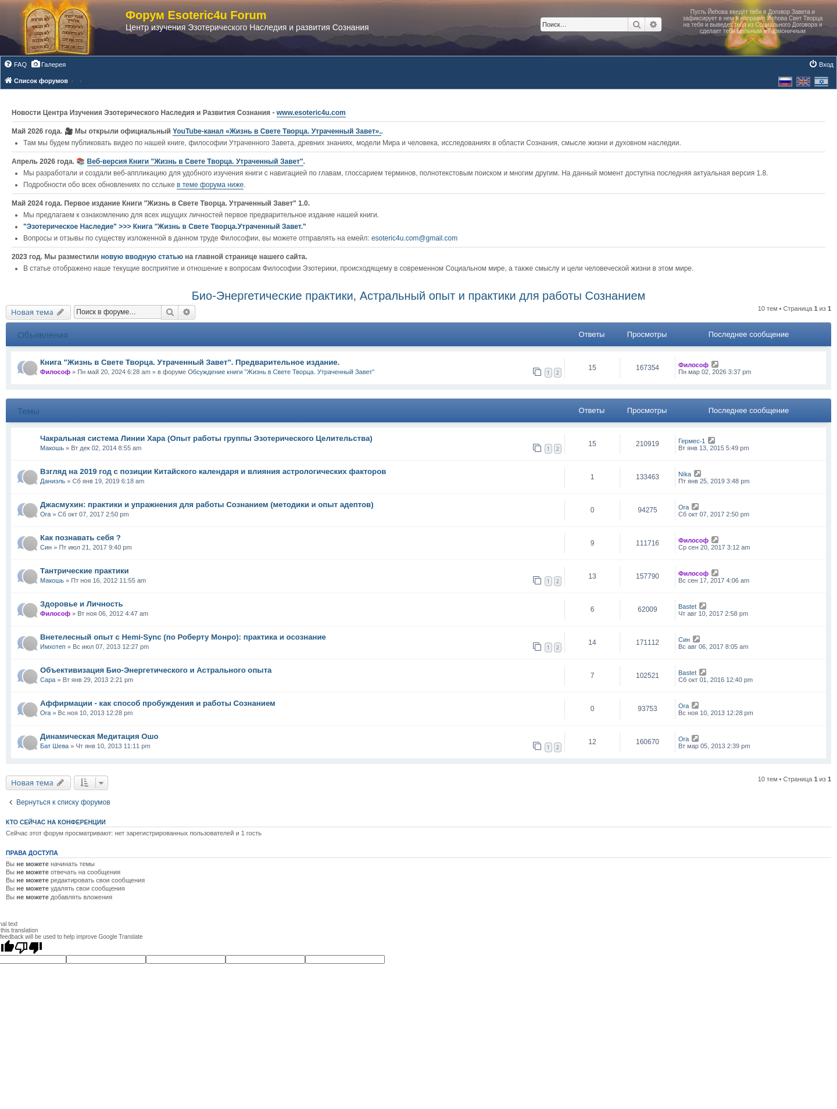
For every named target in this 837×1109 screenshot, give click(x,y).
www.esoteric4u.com (311, 113)
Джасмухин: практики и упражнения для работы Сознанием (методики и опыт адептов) (207, 504)
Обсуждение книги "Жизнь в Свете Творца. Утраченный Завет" (281, 371)
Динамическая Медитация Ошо (99, 736)
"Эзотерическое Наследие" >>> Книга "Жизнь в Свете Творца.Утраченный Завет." (164, 226)
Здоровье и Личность (81, 604)
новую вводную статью (143, 257)
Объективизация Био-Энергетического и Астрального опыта (155, 670)
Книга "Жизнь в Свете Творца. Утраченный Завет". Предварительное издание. (189, 362)
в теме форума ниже (210, 185)
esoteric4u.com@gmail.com (414, 238)
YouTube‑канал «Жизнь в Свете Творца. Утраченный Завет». (277, 131)
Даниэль (52, 481)
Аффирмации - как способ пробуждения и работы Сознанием (158, 703)
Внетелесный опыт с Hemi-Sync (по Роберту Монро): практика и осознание (183, 637)
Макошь (52, 447)
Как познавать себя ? (80, 537)
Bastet (687, 606)
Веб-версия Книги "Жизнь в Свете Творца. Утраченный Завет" (195, 161)
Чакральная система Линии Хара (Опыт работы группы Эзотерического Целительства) (206, 438)
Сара (47, 679)
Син (46, 547)
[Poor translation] (28, 947)
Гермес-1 (691, 440)
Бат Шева (54, 745)
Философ (55, 371)
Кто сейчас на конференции (56, 822)
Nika (684, 474)
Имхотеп (53, 646)
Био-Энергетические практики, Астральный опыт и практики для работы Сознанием (419, 295)
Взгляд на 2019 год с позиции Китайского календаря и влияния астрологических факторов (213, 471)
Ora (45, 514)
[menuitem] (15, 64)
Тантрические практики (84, 570)
